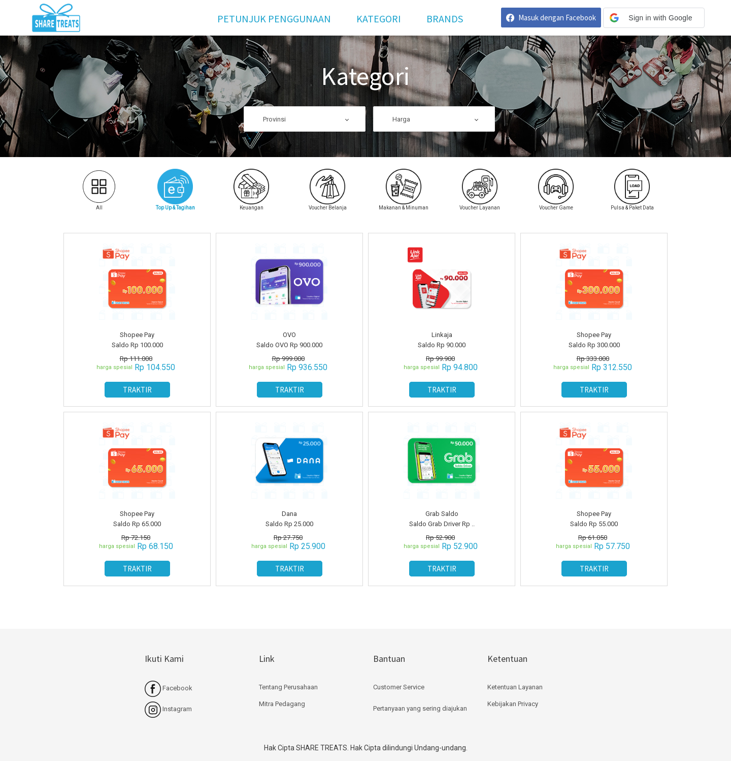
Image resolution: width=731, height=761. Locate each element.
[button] (654, 18)
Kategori (378, 18)
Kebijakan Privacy (512, 704)
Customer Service (398, 687)
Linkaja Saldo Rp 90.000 (442, 340)
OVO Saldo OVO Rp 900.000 (289, 340)
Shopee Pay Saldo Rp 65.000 (137, 519)
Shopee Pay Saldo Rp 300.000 (594, 340)
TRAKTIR (137, 389)
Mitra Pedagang (282, 704)
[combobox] (304, 119)
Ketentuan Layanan (515, 687)
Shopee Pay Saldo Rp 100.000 (137, 340)
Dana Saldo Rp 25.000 (289, 519)
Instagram (168, 709)
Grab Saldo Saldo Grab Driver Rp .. (442, 519)
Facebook (168, 688)
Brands (444, 18)
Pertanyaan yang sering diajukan (420, 708)
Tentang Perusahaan (288, 687)
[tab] (175, 190)
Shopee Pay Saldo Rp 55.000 (594, 519)
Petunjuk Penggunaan (274, 18)
